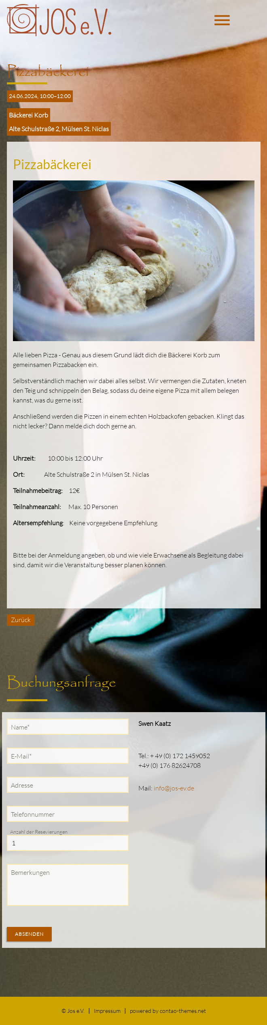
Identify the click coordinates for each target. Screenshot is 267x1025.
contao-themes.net (183, 1010)
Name (22, 726)
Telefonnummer (33, 814)
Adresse (22, 785)
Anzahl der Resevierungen (39, 831)
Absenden (29, 934)
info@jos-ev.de (174, 788)
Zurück (21, 620)
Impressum (107, 1010)
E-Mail (23, 755)
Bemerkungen (30, 872)
